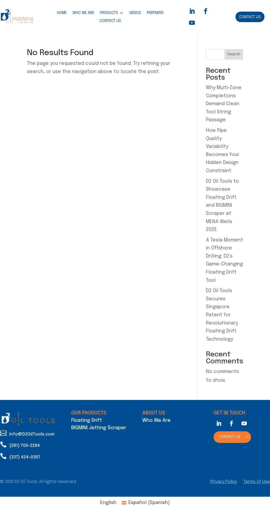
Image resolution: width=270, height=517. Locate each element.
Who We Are (83, 13)
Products (109, 13)
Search (233, 54)
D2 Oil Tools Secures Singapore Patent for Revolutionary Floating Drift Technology (222, 315)
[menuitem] (108, 503)
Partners (155, 13)
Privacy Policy (223, 482)
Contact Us (110, 21)
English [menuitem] (108, 502)
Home (62, 13)
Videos (135, 13)
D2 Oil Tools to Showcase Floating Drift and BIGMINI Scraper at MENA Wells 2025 (222, 205)
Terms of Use (256, 482)
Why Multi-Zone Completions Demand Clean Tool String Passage (224, 103)
